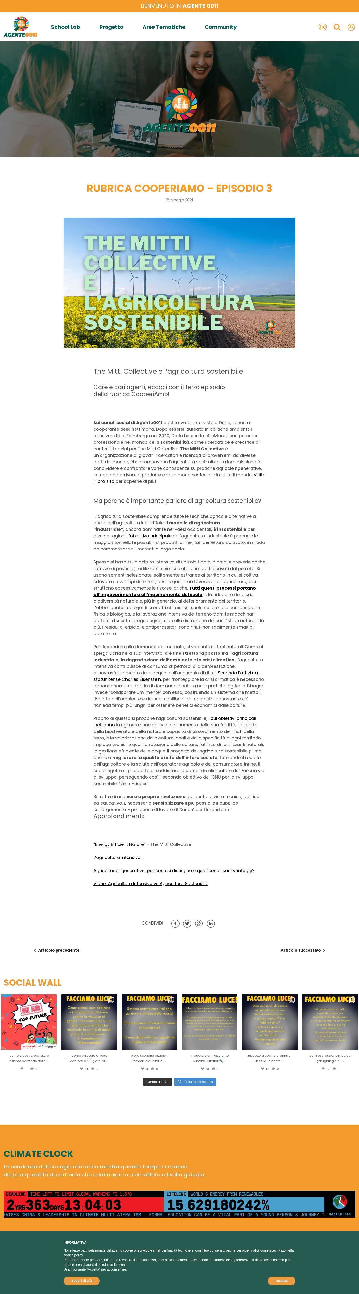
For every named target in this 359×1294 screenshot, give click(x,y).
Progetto (111, 27)
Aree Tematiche (164, 27)
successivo (301, 950)
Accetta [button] (281, 1281)
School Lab (65, 27)
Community (221, 27)
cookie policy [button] (73, 1255)
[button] (179, 341)
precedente (58, 950)
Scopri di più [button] (81, 1281)
